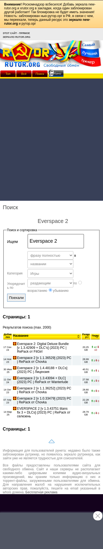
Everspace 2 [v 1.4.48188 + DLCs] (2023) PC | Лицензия (42, 370)
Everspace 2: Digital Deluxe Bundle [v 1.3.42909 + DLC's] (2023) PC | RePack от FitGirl (43, 347)
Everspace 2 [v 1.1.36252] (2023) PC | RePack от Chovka (44, 390)
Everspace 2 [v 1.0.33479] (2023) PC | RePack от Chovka (44, 400)
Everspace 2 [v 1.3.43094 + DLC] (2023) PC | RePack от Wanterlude (42, 380)
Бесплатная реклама (41, 492)
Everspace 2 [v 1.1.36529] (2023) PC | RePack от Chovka (44, 360)
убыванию (59, 291)
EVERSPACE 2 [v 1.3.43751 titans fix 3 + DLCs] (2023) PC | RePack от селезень (43, 412)
